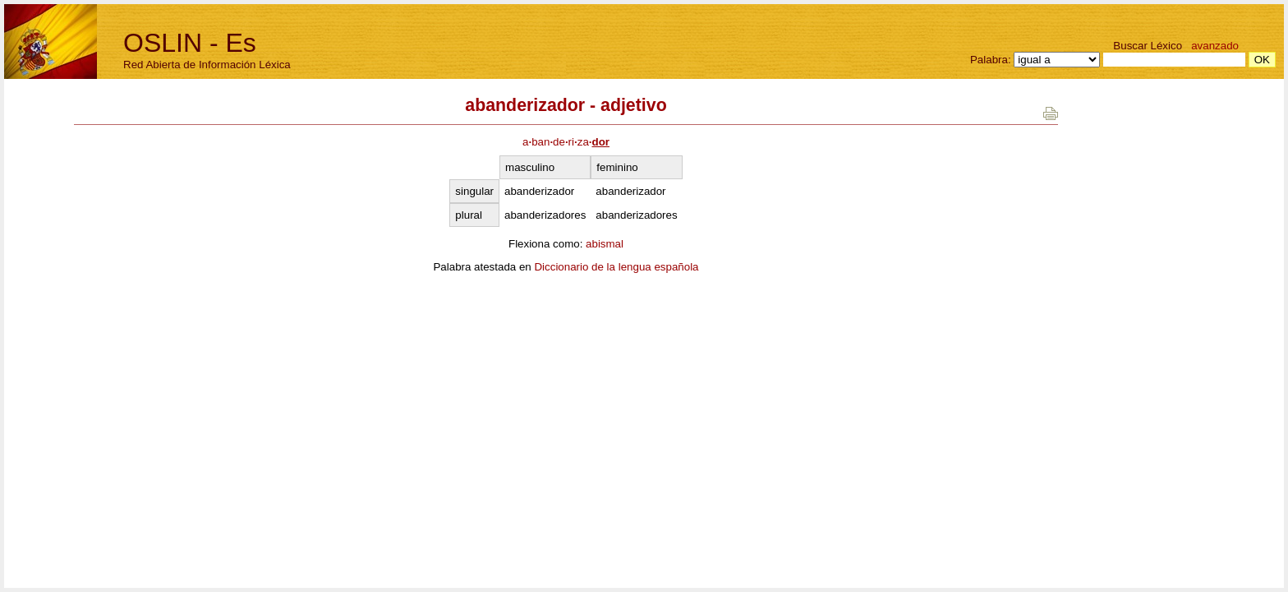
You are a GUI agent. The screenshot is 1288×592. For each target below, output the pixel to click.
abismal (604, 244)
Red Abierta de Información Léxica (207, 64)
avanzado (1215, 45)
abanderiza (566, 142)
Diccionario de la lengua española (616, 267)
